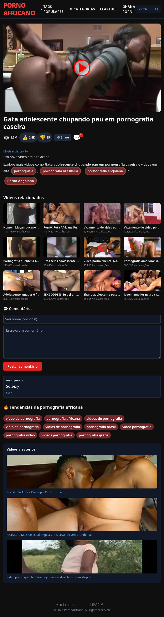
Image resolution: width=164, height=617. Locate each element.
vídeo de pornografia (23, 418)
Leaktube (109, 9)
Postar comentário (22, 366)
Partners (66, 604)
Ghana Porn (129, 9)
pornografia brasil (101, 427)
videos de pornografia (104, 418)
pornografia (23, 171)
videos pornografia (56, 435)
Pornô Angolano (20, 181)
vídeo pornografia (136, 427)
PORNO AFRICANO (19, 9)
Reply (9, 392)
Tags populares (51, 9)
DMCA (96, 604)
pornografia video (20, 435)
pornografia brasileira (60, 171)
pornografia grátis (93, 435)
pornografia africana (63, 418)
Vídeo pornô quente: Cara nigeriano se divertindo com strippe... (50, 577)
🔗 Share (63, 137)
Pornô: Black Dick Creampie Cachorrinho (34, 492)
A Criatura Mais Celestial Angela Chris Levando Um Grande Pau (50, 535)
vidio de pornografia (22, 427)
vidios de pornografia (62, 427)
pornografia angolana (105, 171)
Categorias (82, 9)
